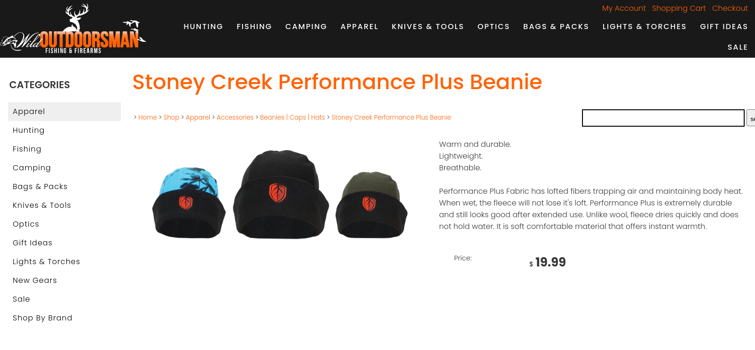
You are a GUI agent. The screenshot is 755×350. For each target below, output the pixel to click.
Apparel (359, 26)
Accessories (235, 117)
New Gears (35, 280)
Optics (494, 26)
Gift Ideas (724, 26)
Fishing (255, 26)
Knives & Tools (428, 26)
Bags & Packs (556, 26)
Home (147, 117)
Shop (172, 117)
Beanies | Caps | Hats (292, 117)
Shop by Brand (42, 317)
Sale (738, 47)
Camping (306, 26)
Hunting (203, 26)
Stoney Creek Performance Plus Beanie (391, 117)
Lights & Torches (645, 26)
